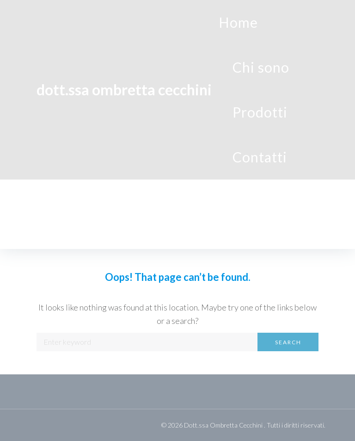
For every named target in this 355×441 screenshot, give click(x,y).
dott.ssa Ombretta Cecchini (124, 90)
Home (238, 22)
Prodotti (260, 112)
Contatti (260, 157)
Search (288, 342)
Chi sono (261, 67)
